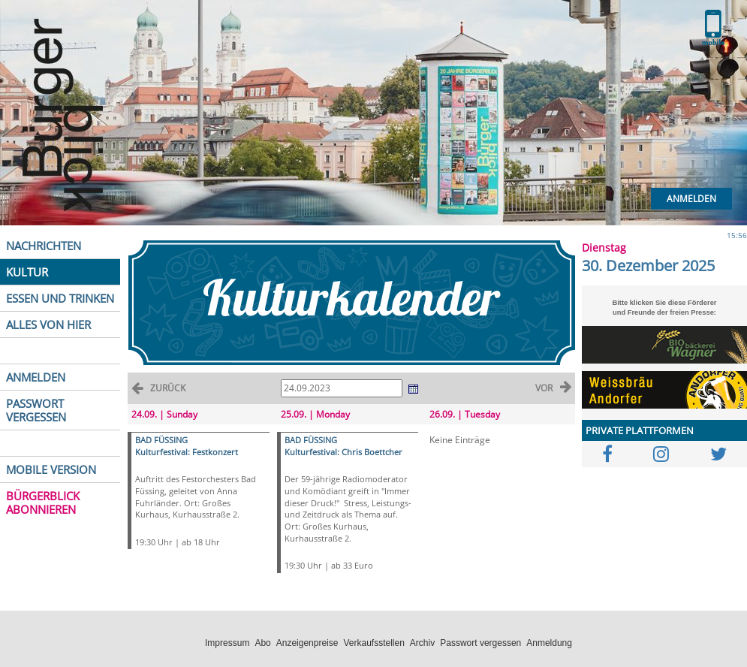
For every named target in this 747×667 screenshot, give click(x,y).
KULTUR (27, 271)
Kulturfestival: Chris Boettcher (343, 451)
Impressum (227, 643)
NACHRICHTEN (43, 245)
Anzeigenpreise (307, 643)
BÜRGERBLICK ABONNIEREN (43, 502)
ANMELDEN (35, 377)
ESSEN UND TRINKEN (60, 298)
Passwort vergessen (480, 643)
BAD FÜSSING (161, 439)
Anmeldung (549, 643)
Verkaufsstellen (373, 643)
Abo (262, 643)
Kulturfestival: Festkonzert (186, 451)
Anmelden (691, 198)
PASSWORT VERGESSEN (36, 410)
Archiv (422, 643)
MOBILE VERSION (51, 469)
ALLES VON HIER (48, 324)
